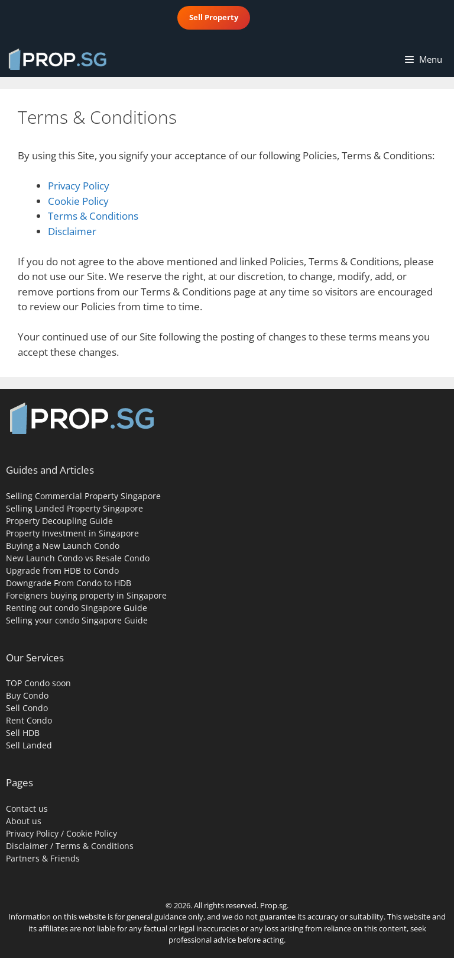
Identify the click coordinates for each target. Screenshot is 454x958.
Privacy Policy (78, 185)
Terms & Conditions (93, 216)
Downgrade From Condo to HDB (68, 583)
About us (23, 821)
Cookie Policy (78, 201)
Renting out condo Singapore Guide (76, 607)
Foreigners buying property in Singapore (86, 595)
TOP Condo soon (38, 683)
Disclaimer (72, 231)
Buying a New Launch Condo (62, 545)
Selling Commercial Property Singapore (83, 495)
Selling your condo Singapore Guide (77, 620)
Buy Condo (27, 695)
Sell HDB (23, 732)
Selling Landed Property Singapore (74, 508)
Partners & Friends (43, 858)
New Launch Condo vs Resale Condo (78, 558)
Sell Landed (29, 745)
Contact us (27, 808)
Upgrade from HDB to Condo (62, 570)
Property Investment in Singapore (72, 533)
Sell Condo (27, 707)
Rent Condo (29, 720)
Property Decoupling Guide (59, 520)
